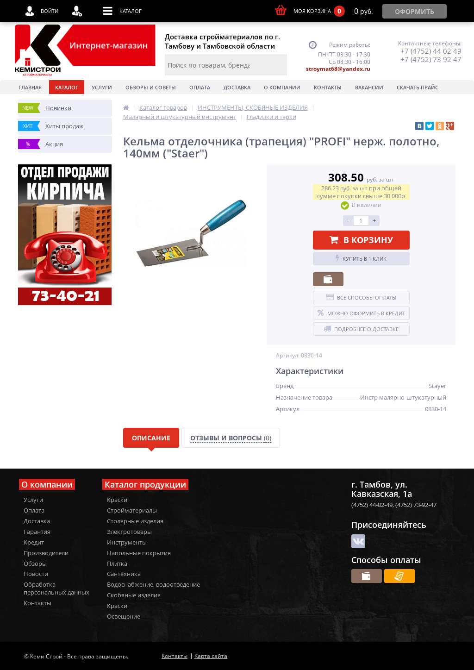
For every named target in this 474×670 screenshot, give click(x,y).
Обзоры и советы (150, 87)
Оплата (199, 87)
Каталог (66, 87)
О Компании (282, 87)
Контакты (328, 87)
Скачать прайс (417, 87)
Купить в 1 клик (361, 258)
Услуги (102, 87)
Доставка (237, 87)
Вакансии (369, 87)
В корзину (361, 239)
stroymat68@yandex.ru (338, 69)
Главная (30, 87)
